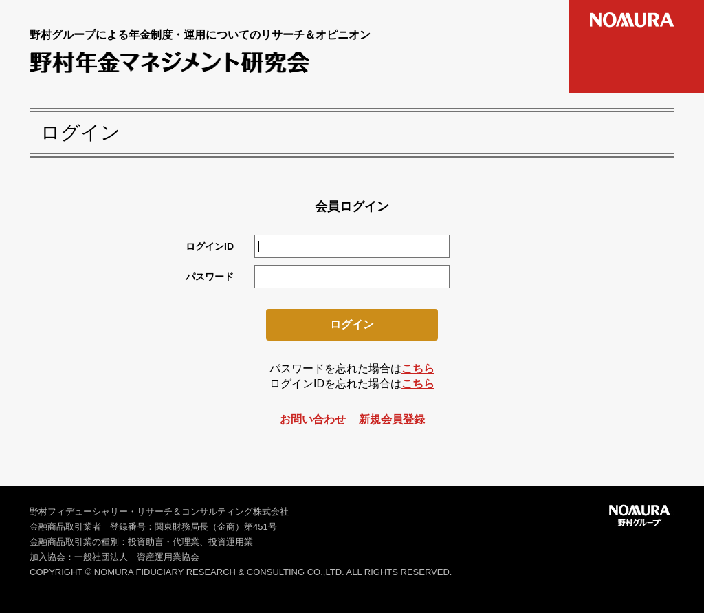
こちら (418, 368)
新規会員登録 (392, 419)
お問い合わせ (313, 419)
